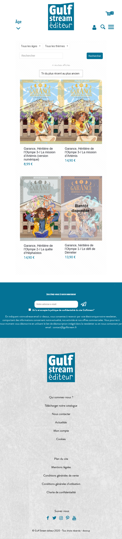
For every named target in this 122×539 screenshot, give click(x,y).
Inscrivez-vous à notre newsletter (61, 294)
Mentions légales (61, 467)
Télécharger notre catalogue (61, 406)
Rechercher (95, 56)
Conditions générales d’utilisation (61, 484)
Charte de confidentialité (61, 492)
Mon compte (61, 431)
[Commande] (61, 73)
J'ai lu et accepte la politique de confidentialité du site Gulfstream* (63, 310)
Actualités (61, 422)
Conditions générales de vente (61, 475)
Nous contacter (61, 414)
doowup (86, 530)
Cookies (61, 439)
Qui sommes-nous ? (61, 397)
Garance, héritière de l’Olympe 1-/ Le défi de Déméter (80, 249)
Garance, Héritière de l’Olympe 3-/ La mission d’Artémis (80, 152)
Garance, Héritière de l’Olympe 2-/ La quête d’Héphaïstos (38, 249)
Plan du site (61, 459)
